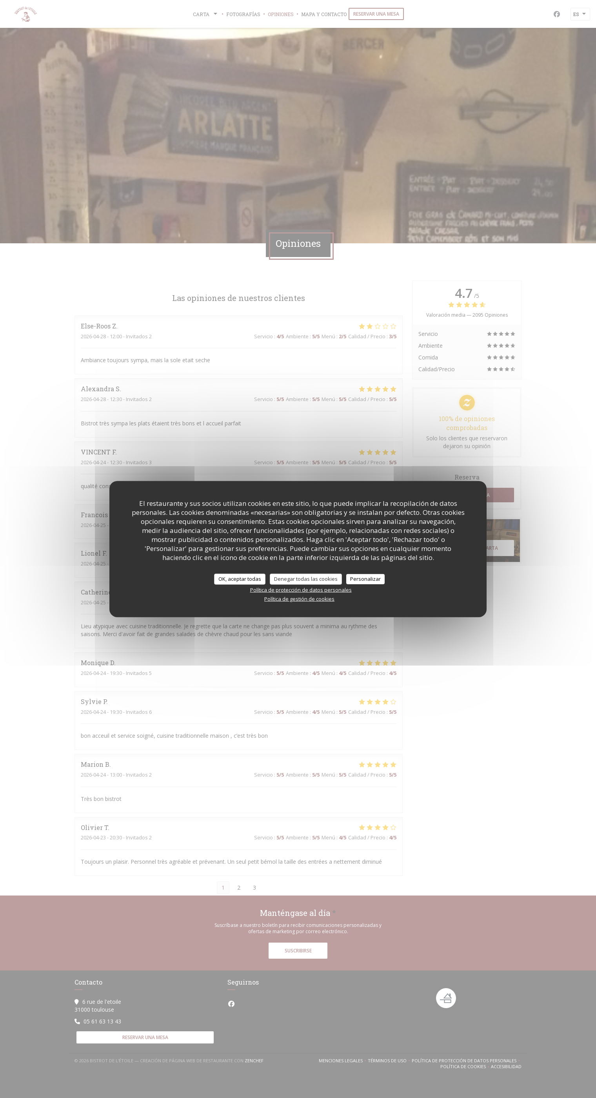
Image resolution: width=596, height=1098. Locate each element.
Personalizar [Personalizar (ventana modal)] (365, 578)
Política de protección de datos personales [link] (301, 589)
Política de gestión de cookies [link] (299, 598)
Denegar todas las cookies (306, 578)
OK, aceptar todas (239, 578)
